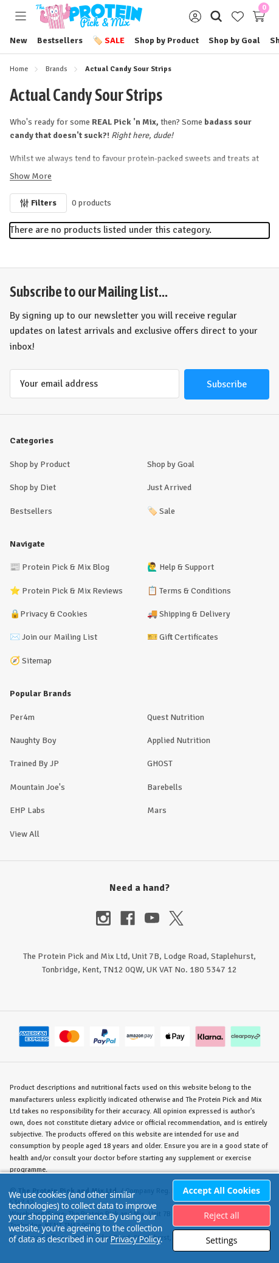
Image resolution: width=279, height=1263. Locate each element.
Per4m (22, 717)
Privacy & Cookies (54, 614)
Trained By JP (34, 763)
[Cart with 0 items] (258, 16)
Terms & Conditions (195, 591)
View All (25, 834)
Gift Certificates (188, 637)
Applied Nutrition (178, 740)
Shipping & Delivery (194, 614)
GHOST (160, 763)
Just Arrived (169, 487)
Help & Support (186, 567)
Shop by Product (166, 40)
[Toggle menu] (20, 16)
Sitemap (37, 661)
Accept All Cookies (221, 1190)
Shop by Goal (234, 40)
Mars (157, 810)
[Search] (216, 16)
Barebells (164, 787)
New (18, 40)
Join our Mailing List (59, 637)
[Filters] (38, 203)
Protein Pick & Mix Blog (65, 567)
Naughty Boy (33, 740)
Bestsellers (60, 40)
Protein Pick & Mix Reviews (72, 591)
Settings (221, 1240)
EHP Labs (27, 810)
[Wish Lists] (237, 16)
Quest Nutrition (175, 717)
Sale (108, 40)
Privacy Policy (135, 1239)
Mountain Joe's (37, 787)
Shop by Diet (33, 487)
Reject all (221, 1215)
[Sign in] (194, 16)
